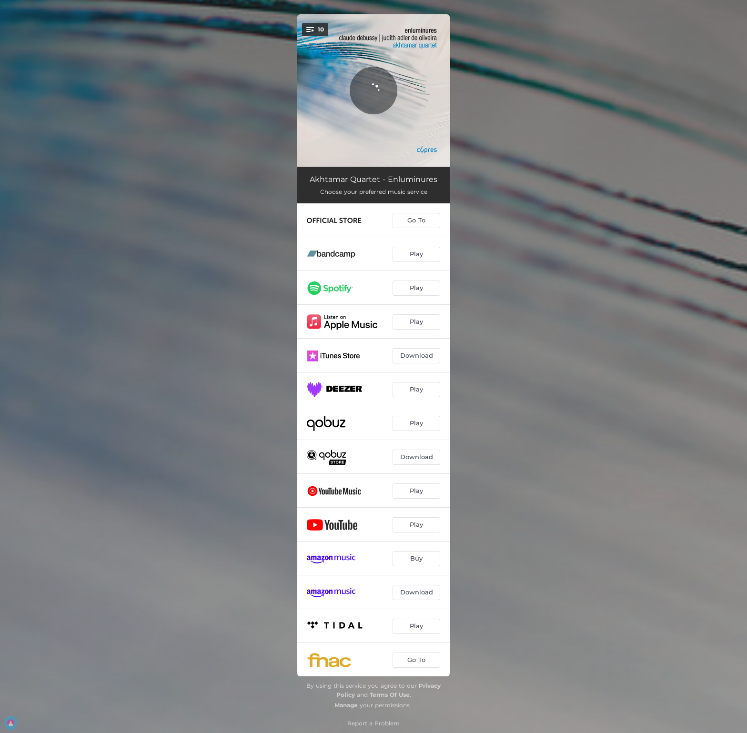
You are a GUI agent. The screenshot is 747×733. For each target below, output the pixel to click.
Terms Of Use (390, 694)
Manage (346, 705)
